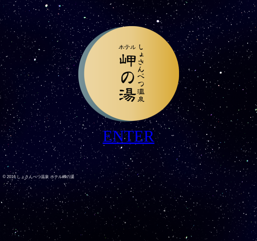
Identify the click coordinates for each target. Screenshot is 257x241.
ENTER (129, 136)
